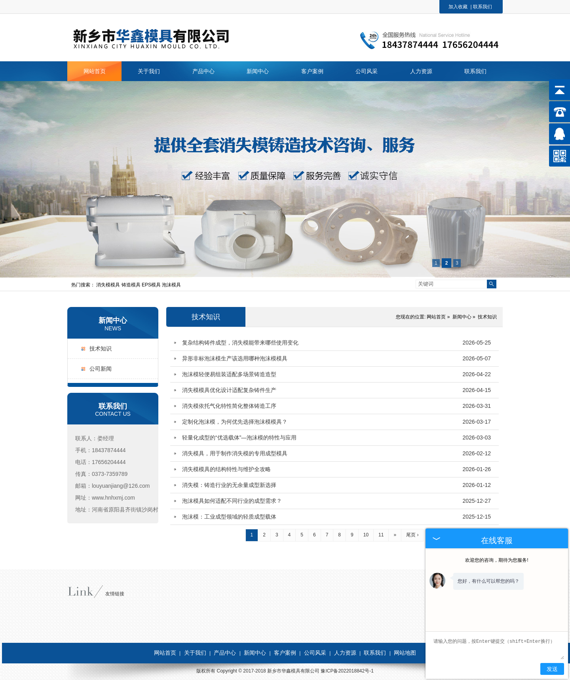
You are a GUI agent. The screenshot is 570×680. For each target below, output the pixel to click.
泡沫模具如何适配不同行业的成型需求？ (232, 501)
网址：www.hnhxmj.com (105, 497)
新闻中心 (113, 320)
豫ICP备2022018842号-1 (347, 671)
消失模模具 (108, 285)
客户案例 (285, 653)
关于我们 (195, 653)
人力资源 (345, 653)
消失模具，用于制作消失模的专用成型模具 (234, 453)
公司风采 (315, 653)
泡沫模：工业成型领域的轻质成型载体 (229, 516)
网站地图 (405, 653)
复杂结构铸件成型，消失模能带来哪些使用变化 (240, 342)
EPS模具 (152, 285)
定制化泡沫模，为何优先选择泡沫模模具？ (234, 422)
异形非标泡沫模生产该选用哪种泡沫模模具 (234, 358)
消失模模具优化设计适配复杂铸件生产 (229, 390)
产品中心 (225, 653)
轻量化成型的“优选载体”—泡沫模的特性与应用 (239, 437)
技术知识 (100, 348)
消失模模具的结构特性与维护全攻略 (226, 469)
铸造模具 (132, 285)
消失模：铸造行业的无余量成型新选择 (229, 485)
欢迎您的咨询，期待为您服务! (496, 560)
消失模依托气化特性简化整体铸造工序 (229, 406)
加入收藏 (457, 6)
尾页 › (412, 535)
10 (366, 535)
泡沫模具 (171, 285)
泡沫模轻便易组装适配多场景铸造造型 (229, 374)
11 (381, 535)
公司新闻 (100, 369)
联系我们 (482, 6)
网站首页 (436, 317)
